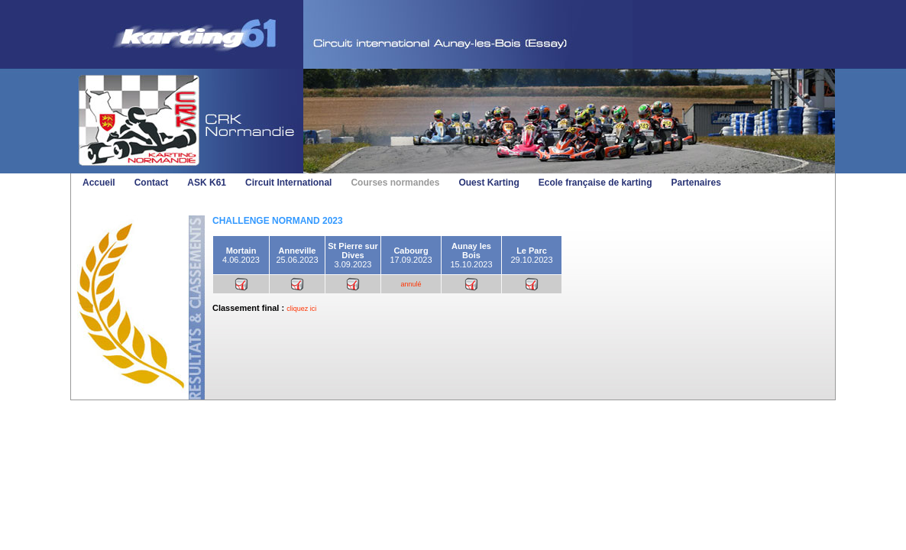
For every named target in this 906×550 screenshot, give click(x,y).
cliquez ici (301, 308)
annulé (410, 284)
